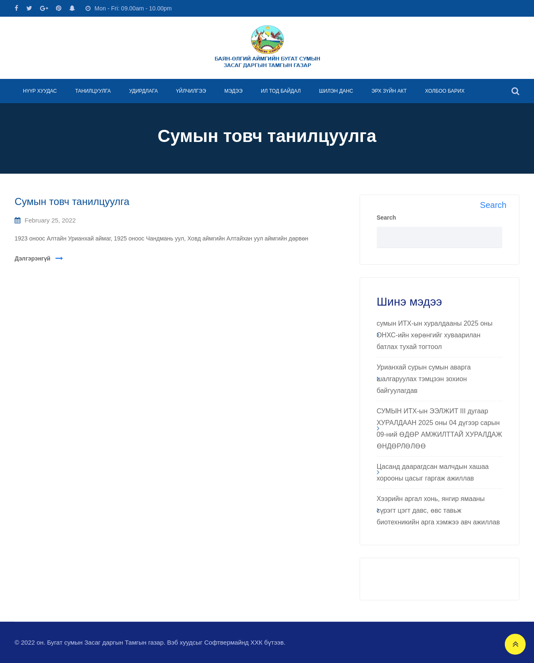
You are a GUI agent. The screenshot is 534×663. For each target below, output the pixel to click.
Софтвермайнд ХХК (233, 642)
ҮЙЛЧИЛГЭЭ (191, 91)
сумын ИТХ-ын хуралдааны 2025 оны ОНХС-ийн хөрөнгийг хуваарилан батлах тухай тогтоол (435, 335)
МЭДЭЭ (233, 91)
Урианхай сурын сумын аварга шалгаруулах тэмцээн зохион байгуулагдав (424, 379)
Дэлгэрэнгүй (32, 258)
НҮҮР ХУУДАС (40, 91)
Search (386, 217)
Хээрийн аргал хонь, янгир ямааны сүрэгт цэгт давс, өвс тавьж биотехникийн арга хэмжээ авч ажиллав (438, 510)
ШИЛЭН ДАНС (336, 91)
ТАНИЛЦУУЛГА (93, 91)
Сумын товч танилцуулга (72, 201)
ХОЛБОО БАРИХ (445, 91)
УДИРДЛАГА (143, 91)
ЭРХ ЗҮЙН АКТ (389, 91)
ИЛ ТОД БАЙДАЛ (281, 91)
